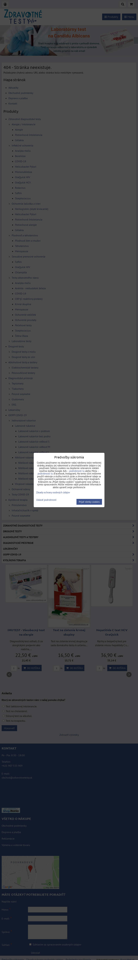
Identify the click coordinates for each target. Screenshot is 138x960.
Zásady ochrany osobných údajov (53, 492)
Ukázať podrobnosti (46, 500)
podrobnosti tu (77, 470)
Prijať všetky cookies (89, 501)
